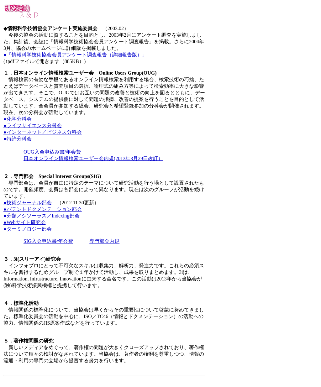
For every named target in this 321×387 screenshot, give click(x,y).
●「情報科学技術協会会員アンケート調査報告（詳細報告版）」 (75, 54)
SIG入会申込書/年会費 (48, 241)
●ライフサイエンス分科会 (32, 125)
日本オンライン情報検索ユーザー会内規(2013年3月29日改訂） (93, 158)
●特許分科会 (17, 138)
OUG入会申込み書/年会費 (52, 151)
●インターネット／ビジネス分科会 (42, 132)
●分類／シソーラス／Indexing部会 (41, 215)
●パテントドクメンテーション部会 (42, 209)
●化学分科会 (17, 119)
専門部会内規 (104, 241)
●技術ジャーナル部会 (27, 202)
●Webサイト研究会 (24, 222)
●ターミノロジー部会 (27, 229)
